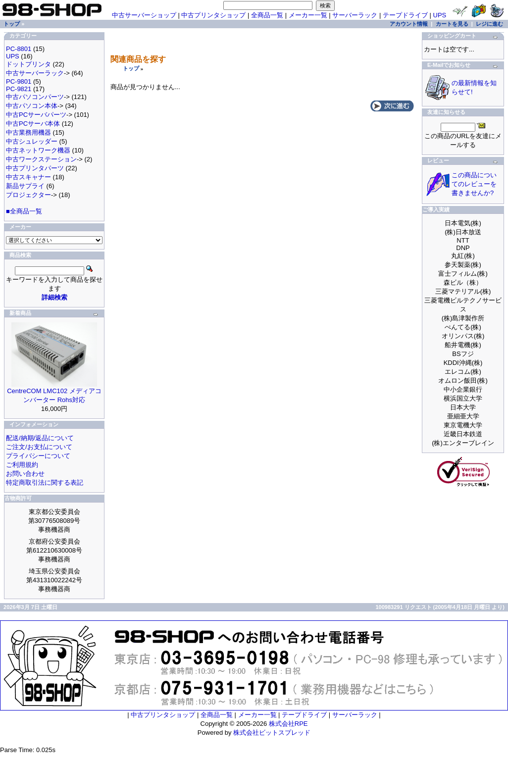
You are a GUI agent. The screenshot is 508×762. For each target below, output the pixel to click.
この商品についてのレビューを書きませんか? (474, 184)
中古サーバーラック (35, 73)
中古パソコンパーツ (35, 97)
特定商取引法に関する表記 (44, 482)
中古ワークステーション (41, 159)
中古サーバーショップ (144, 15)
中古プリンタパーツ (35, 168)
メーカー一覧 (308, 15)
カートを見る (452, 24)
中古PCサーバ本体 (33, 123)
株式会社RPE (288, 723)
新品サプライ (25, 186)
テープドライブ (405, 15)
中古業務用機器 (28, 132)
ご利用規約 (22, 464)
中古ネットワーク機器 (38, 150)
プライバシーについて (38, 455)
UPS (440, 15)
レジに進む (489, 24)
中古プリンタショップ (213, 15)
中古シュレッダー (31, 141)
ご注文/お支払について (39, 447)
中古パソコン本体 (31, 105)
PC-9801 (18, 81)
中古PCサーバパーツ (36, 114)
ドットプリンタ (28, 64)
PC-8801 (18, 48)
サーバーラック (354, 15)
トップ (131, 68)
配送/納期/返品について (40, 438)
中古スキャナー (28, 177)
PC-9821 (18, 89)
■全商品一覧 (24, 211)
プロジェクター (28, 195)
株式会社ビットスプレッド (271, 732)
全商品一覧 (267, 15)
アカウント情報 (409, 24)
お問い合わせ (25, 473)
